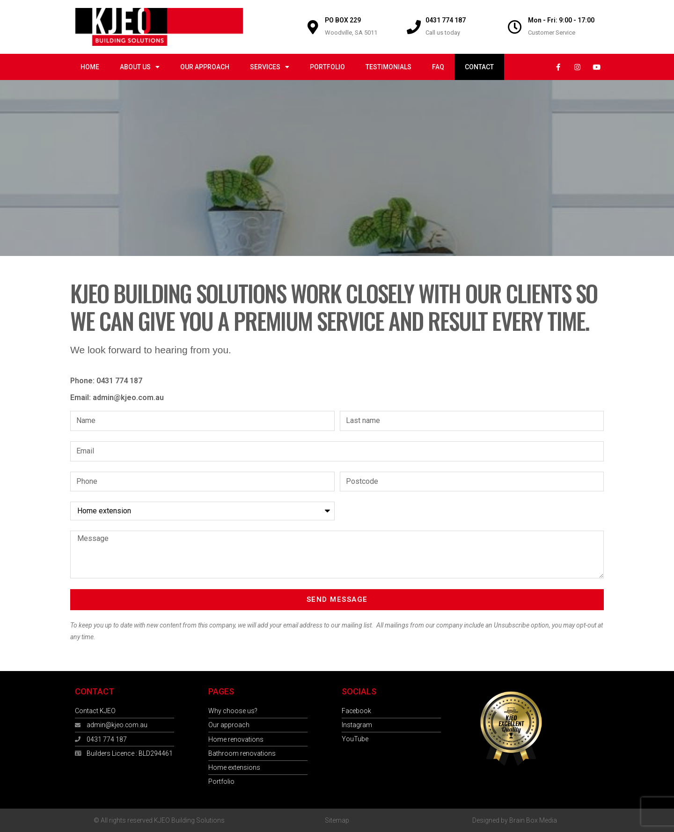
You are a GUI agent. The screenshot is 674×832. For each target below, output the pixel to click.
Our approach (204, 67)
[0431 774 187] (414, 27)
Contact (479, 67)
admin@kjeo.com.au (128, 397)
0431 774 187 (445, 20)
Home (90, 67)
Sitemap (337, 820)
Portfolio (327, 67)
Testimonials (388, 67)
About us (140, 67)
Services (269, 67)
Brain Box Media (533, 820)
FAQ (438, 67)
